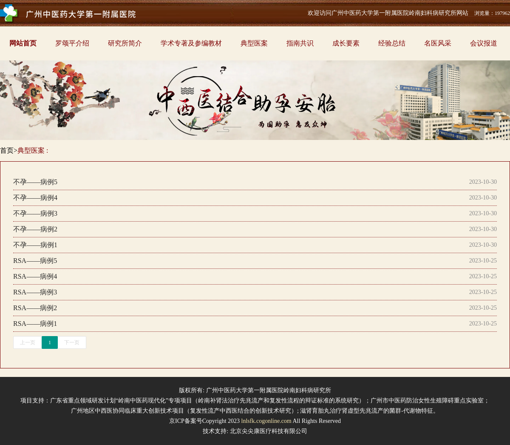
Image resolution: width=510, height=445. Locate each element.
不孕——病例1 (35, 244)
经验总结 (391, 43)
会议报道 (483, 43)
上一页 (27, 342)
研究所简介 (125, 43)
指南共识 (300, 43)
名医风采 (437, 43)
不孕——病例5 (35, 181)
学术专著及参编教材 (191, 43)
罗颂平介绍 (72, 43)
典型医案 (254, 43)
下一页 (71, 342)
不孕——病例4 (35, 197)
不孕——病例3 (35, 213)
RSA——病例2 (35, 307)
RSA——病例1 (35, 323)
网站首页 (23, 43)
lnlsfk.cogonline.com (266, 421)
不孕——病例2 (35, 229)
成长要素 (346, 43)
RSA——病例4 (35, 276)
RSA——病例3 (35, 292)
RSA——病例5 (35, 260)
